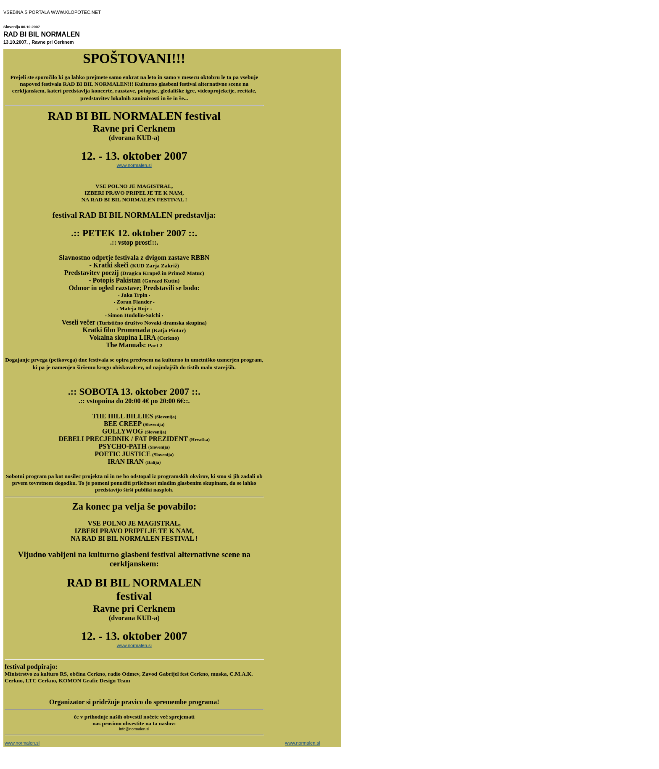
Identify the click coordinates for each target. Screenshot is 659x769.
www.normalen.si (134, 165)
